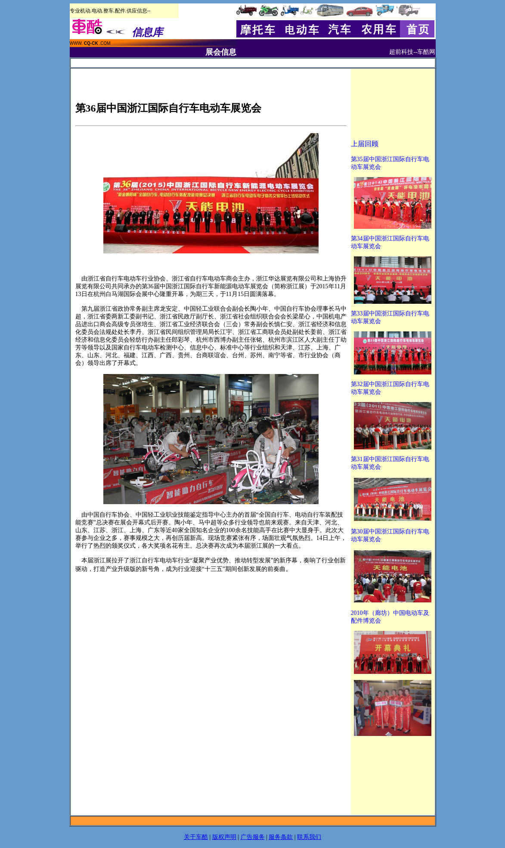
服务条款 (281, 837)
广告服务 (253, 837)
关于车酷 (196, 837)
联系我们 (309, 837)
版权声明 (224, 837)
